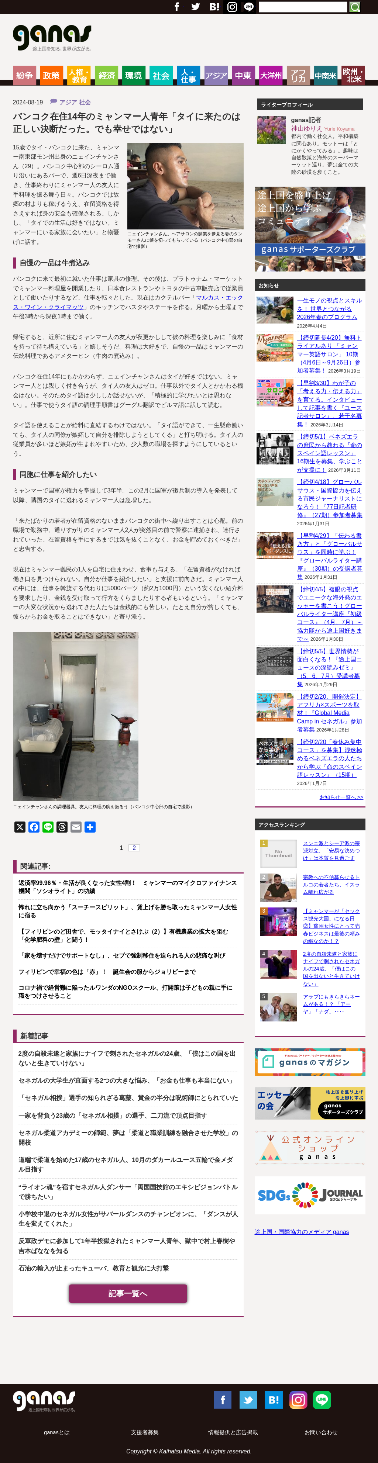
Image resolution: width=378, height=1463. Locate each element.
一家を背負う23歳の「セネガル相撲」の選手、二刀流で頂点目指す (112, 1115)
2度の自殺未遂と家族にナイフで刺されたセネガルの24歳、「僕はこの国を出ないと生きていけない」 (331, 969)
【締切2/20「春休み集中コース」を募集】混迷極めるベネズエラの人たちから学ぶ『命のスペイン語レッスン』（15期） (329, 758)
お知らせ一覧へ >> (342, 797)
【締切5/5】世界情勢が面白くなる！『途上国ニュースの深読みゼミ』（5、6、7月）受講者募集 (329, 668)
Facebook (222, 1399)
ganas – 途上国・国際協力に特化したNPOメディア (54, 39)
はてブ (231, 7)
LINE (321, 1399)
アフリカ (298, 76)
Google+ (214, 7)
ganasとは (57, 1432)
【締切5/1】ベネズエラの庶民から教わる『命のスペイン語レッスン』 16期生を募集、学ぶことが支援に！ (330, 453)
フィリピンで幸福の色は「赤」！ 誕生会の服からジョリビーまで (107, 972)
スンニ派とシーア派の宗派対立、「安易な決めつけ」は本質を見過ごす (331, 850)
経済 (106, 76)
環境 (133, 76)
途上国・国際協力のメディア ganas (302, 1232)
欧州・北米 (353, 76)
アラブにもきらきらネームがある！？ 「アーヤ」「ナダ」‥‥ (331, 1004)
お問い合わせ (321, 1432)
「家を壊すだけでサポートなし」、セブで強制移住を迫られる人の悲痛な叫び (121, 955)
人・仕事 (188, 76)
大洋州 (270, 76)
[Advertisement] (189, 1352)
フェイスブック (177, 7)
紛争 (24, 76)
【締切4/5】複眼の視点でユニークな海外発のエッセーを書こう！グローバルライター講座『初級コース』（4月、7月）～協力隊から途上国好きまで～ (330, 614)
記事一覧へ (128, 1293)
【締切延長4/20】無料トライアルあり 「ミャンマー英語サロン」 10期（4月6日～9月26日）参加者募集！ (329, 354)
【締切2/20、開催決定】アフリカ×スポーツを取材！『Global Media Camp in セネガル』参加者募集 (329, 713)
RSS (249, 7)
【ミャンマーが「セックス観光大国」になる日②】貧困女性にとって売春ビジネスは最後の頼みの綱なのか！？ (331, 926)
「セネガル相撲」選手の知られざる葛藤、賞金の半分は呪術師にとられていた (128, 1097)
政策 (51, 76)
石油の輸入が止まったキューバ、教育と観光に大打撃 (93, 1268)
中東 (243, 76)
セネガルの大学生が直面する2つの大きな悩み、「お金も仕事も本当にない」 (126, 1080)
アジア (216, 76)
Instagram (297, 1399)
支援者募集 (145, 1432)
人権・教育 (78, 76)
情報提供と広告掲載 (233, 1432)
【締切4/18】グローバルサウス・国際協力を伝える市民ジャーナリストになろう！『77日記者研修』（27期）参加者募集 (330, 498)
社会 (161, 76)
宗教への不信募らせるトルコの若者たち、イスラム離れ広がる (331, 884)
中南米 (325, 76)
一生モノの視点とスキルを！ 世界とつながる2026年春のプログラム (329, 308)
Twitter (195, 7)
